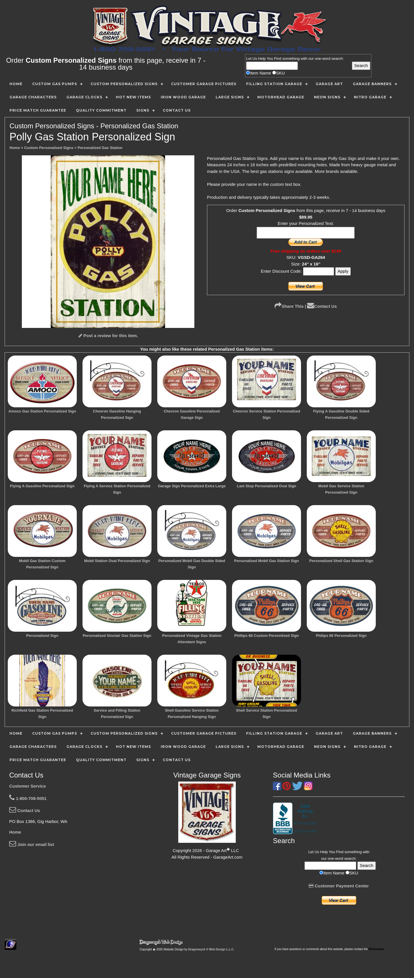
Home (15, 832)
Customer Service (27, 786)
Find (277, 58)
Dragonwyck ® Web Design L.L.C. (211, 949)
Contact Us (322, 306)
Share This (289, 306)
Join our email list (31, 844)
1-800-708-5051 (28, 798)
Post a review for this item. (108, 335)
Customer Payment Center (339, 885)
